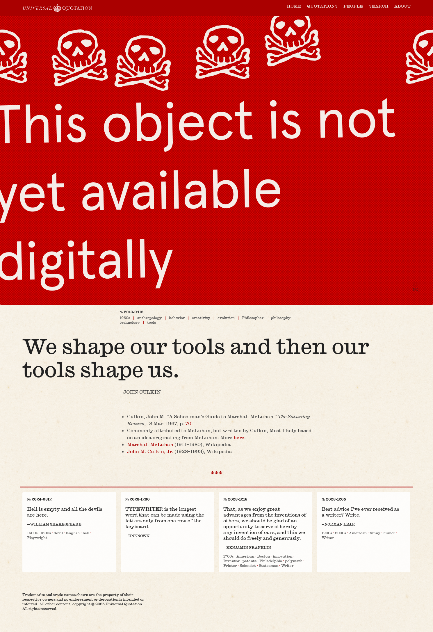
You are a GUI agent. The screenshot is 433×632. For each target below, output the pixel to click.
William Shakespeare (55, 524)
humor (389, 533)
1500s (32, 533)
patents (249, 561)
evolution (226, 318)
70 (188, 423)
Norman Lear (340, 524)
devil (58, 533)
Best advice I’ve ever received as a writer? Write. (360, 511)
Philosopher (252, 318)
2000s (340, 533)
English (73, 533)
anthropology (149, 318)
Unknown (138, 535)
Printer (230, 565)
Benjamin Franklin (248, 547)
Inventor (231, 561)
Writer (287, 565)
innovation (282, 556)
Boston (263, 556)
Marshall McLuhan (150, 444)
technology (130, 322)
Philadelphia (270, 561)
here (239, 437)
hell (86, 533)
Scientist (248, 565)
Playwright (37, 537)
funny (375, 533)
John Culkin (142, 392)
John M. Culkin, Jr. (150, 451)
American (245, 556)
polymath (293, 561)
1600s (45, 533)
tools (151, 322)
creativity (201, 318)
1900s (327, 533)
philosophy (281, 318)
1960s (125, 318)
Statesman (268, 565)
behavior (177, 318)
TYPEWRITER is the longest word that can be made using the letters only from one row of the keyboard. (164, 517)
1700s (228, 556)
